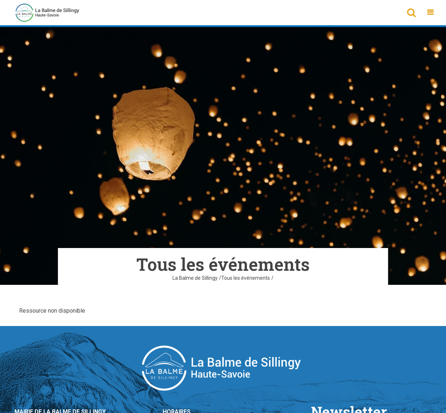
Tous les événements (245, 278)
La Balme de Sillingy (195, 278)
